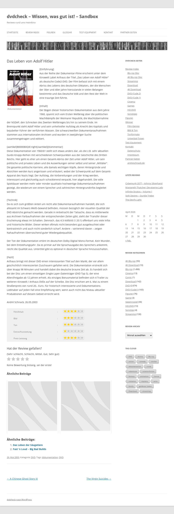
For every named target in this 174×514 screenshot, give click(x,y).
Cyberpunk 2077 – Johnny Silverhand (143, 183)
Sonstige (129, 310)
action (131, 361)
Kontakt (108, 32)
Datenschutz (133, 150)
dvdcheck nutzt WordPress (19, 499)
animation (144, 376)
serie (155, 381)
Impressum (133, 154)
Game (128, 297)
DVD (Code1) (131, 289)
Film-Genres (133, 126)
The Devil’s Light (133, 199)
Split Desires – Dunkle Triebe (139, 195)
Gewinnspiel (131, 301)
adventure (133, 371)
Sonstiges (132, 113)
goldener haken (145, 386)
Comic (128, 277)
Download (132, 85)
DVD (33, 457)
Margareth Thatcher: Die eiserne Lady (144, 187)
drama (140, 356)
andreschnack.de (136, 162)
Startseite (12, 32)
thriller (154, 361)
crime (149, 366)
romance (132, 381)
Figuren (51, 32)
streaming (146, 391)
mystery (144, 381)
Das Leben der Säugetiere (28, 445)
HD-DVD (131, 109)
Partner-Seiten (128, 32)
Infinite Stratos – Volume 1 (138, 191)
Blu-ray (129, 269)
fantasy (132, 376)
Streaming (132, 81)
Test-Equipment (87, 32)
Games (130, 105)
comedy (142, 361)
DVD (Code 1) (134, 97)
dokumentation (50, 457)
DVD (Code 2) (134, 93)
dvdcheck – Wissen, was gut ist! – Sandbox (52, 16)
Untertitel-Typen (135, 138)
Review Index (32, 32)
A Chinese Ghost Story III (22, 478)
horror (156, 376)
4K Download (134, 89)
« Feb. (128, 240)
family (131, 386)
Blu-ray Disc (133, 73)
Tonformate (133, 134)
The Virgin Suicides (98, 478)
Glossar (67, 32)
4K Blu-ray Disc (134, 77)
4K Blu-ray (130, 261)
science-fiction (148, 371)
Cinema (131, 101)
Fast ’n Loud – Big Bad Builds (29, 449)
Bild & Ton (132, 130)
